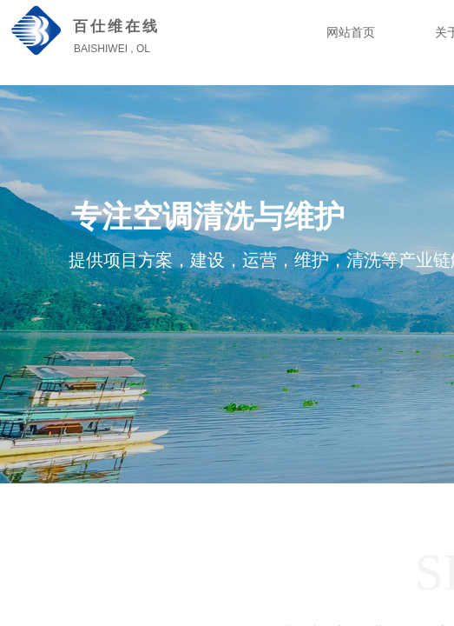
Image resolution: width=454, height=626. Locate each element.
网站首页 (350, 32)
